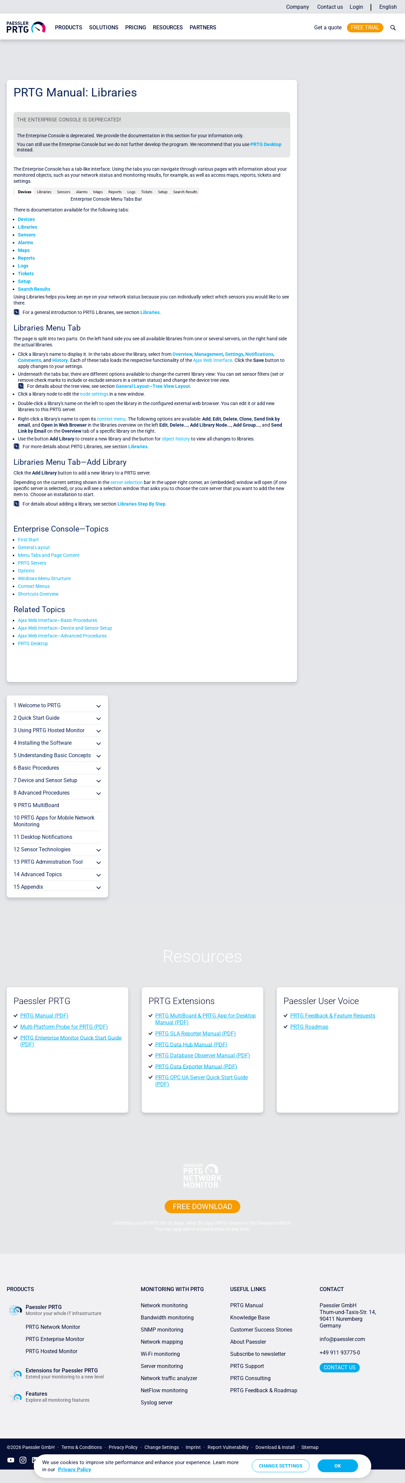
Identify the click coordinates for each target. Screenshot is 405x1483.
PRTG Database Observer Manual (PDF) (202, 1055)
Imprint (193, 1447)
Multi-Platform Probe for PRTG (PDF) (64, 1027)
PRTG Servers (32, 563)
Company (297, 7)
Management (208, 354)
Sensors (26, 234)
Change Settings (161, 1447)
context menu (111, 419)
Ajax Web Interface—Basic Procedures (57, 620)
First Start (28, 539)
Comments (29, 360)
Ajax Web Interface (212, 360)
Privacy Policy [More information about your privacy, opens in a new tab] (74, 1469)
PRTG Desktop (265, 144)
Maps (24, 250)
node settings (94, 394)
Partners (203, 27)
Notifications (259, 354)
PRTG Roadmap (309, 1027)
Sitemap (310, 1447)
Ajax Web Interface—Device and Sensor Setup (65, 628)
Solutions (103, 27)
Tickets (26, 273)
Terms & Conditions (81, 1447)
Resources (168, 27)
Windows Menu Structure (44, 578)
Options (26, 570)
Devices (26, 219)
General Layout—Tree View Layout (153, 386)
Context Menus (34, 586)
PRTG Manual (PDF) (44, 1016)
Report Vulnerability (228, 1447)
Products (68, 27)
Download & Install (275, 1447)
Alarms (25, 242)
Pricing (135, 27)
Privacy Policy (123, 1447)
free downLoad (202, 1206)
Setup (24, 281)
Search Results (34, 289)
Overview (182, 354)
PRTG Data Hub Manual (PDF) (191, 1044)
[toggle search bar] (391, 28)
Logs (23, 265)
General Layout (34, 547)
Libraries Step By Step (141, 504)
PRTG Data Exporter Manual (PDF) (196, 1066)
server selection (126, 482)
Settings (234, 354)
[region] (202, 1466)
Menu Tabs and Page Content (49, 555)
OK (337, 1465)
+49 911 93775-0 (340, 1352)
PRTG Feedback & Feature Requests (332, 1016)
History (60, 360)
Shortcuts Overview (38, 594)
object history (176, 438)
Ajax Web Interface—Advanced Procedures (62, 635)
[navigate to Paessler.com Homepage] (26, 31)
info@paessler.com (342, 1339)
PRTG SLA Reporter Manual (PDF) (195, 1033)
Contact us (330, 7)
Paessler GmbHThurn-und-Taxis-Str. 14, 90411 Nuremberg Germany (348, 1315)
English (388, 7)
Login (356, 7)
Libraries (27, 227)
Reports (26, 258)
